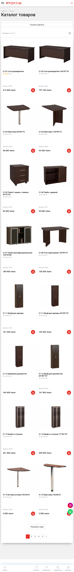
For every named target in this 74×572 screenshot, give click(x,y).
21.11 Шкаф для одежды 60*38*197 (54, 313)
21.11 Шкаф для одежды (13, 313)
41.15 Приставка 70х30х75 (50, 495)
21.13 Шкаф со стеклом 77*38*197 (53, 434)
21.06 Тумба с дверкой (48, 192)
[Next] (46, 536)
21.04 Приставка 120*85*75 (50, 132)
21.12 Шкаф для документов (15, 374)
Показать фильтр (37, 25)
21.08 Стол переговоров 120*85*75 (53, 253)
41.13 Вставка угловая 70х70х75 (16, 495)
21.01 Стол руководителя (13, 71)
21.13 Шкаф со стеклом (12, 434)
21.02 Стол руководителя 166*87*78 (54, 71)
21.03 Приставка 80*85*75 (14, 132)
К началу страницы (37, 562)
